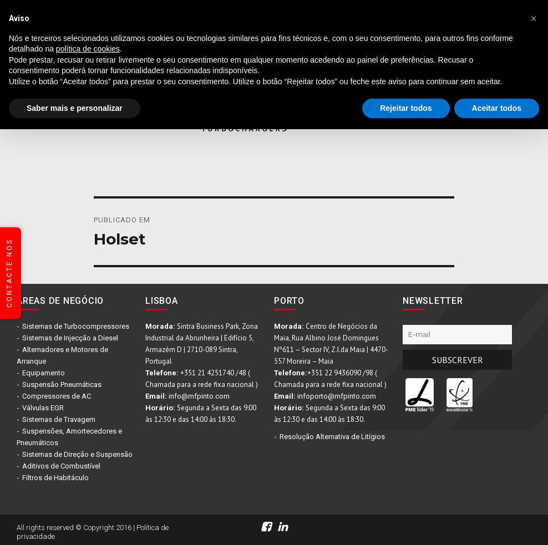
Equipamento (43, 373)
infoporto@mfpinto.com (336, 396)
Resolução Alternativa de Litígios (332, 436)
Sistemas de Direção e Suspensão (77, 454)
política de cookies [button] (88, 48)
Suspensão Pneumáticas (62, 384)
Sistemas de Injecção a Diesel (70, 338)
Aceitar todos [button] (496, 108)
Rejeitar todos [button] (406, 108)
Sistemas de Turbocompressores (75, 326)
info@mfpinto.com (199, 396)
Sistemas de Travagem (58, 419)
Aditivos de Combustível (61, 466)
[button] (533, 18)
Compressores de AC (56, 396)
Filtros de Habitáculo (55, 477)
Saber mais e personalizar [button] (75, 108)
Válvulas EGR (43, 408)
